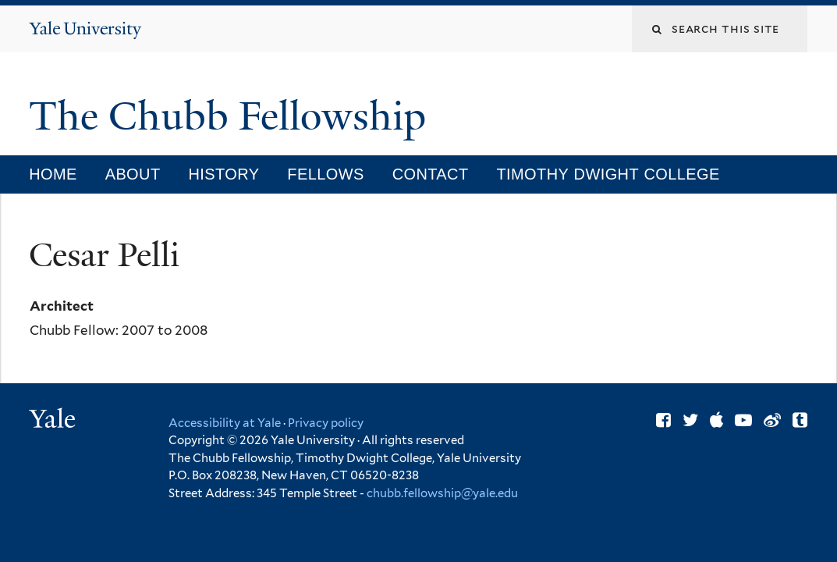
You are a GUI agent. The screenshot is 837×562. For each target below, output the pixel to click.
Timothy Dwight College (608, 174)
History (223, 174)
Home (53, 174)
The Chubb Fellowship (232, 116)
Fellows (325, 174)
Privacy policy (326, 423)
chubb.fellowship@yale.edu (442, 493)
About (133, 174)
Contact (430, 174)
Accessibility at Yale (224, 423)
